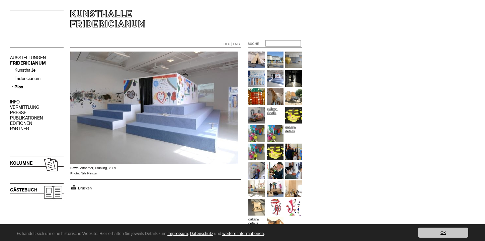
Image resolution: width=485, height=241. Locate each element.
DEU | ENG (232, 44)
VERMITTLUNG (24, 107)
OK (443, 232)
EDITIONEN (21, 123)
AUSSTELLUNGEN (28, 57)
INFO (15, 101)
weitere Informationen (243, 233)
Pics (18, 86)
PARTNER (19, 128)
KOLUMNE (21, 163)
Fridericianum (27, 78)
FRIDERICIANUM (28, 63)
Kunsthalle (24, 70)
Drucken (85, 188)
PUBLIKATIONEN (26, 117)
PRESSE (18, 112)
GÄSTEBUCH (23, 189)
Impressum (177, 233)
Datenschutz (201, 233)
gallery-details (272, 110)
